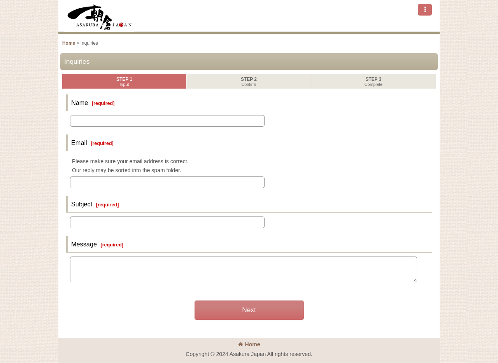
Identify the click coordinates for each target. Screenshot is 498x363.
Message (84, 244)
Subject (81, 204)
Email (79, 142)
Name (79, 102)
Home (249, 344)
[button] (425, 10)
